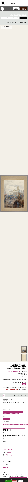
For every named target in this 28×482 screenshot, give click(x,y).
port (16, 412)
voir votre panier (22, 22)
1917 (12, 456)
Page (16, 9)
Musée (23, 9)
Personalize (20, 480)
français (11, 413)
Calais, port (6, 419)
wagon (20, 412)
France (9, 452)
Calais (7, 454)
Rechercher (23, 18)
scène (5, 412)
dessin (24, 384)
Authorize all (8, 480)
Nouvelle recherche (18, 15)
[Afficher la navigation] (2, 9)
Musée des (11, 389)
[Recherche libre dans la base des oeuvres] (10, 18)
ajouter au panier (11, 22)
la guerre (11, 412)
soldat (5, 413)
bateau (16, 413)
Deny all (15, 480)
